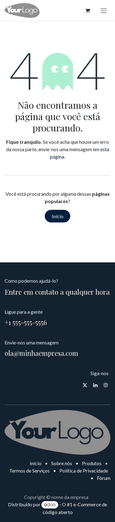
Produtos (92, 463)
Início (57, 216)
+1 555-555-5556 (26, 322)
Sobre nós (61, 463)
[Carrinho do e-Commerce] (87, 10)
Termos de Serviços (29, 470)
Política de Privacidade (83, 470)
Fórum (103, 478)
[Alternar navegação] (103, 10)
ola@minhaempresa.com (41, 353)
